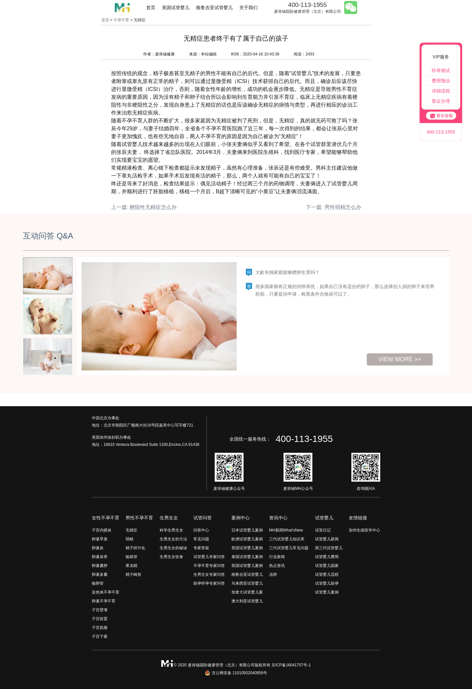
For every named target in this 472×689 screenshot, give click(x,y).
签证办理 (441, 101)
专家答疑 (201, 548)
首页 (150, 7)
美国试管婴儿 (175, 7)
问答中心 (201, 530)
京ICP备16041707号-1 (291, 665)
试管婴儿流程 (327, 574)
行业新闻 (277, 556)
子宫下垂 (100, 636)
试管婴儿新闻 (327, 539)
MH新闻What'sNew (286, 530)
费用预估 (441, 80)
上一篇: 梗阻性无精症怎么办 (144, 207)
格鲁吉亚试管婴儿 (214, 7)
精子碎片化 (135, 548)
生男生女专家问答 (209, 574)
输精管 (131, 556)
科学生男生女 (171, 530)
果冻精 (131, 565)
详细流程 (441, 91)
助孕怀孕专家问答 (209, 583)
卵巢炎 (98, 548)
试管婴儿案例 (327, 592)
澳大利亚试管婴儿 (247, 601)
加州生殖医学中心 (364, 530)
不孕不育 (121, 20)
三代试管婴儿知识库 (287, 539)
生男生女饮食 (171, 556)
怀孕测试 (441, 70)
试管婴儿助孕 (327, 583)
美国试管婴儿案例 (247, 548)
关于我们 (248, 7)
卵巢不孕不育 (103, 601)
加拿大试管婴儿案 (247, 592)
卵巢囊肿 (100, 565)
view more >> (399, 359)
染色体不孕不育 (105, 592)
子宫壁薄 (100, 610)
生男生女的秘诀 (173, 548)
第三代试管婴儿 (329, 548)
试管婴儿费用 (327, 556)
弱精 (129, 539)
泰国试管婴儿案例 (247, 556)
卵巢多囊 (100, 574)
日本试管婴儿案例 (247, 530)
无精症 (131, 530)
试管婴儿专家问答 (209, 556)
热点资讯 (277, 565)
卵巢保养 (100, 556)
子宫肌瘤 (100, 627)
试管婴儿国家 (327, 565)
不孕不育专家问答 (209, 565)
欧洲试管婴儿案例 (247, 539)
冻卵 (273, 574)
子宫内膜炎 (101, 530)
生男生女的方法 (173, 539)
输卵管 (98, 583)
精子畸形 (133, 574)
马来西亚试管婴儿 (247, 583)
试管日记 (323, 530)
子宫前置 (100, 618)
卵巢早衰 (100, 539)
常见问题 (201, 539)
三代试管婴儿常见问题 (288, 548)
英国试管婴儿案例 (247, 565)
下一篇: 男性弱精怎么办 (333, 207)
